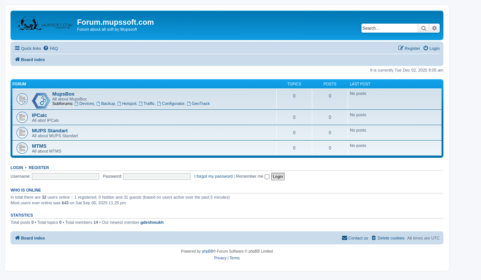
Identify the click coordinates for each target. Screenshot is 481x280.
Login (17, 167)
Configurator (171, 103)
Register (39, 167)
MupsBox (63, 94)
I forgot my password (213, 176)
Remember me (252, 176)
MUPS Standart (50, 130)
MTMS (39, 146)
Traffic (147, 103)
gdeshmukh (152, 222)
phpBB (207, 251)
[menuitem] (50, 48)
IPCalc (39, 115)
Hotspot (126, 103)
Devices (84, 103)
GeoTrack (198, 103)
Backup (105, 103)
